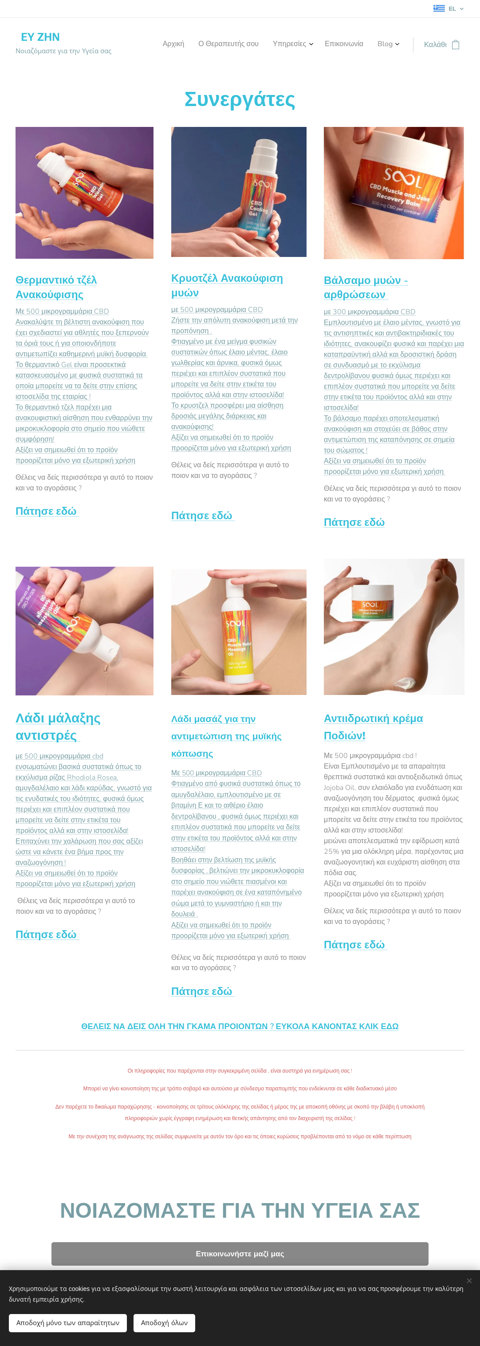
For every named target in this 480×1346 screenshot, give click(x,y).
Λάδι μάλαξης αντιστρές (58, 727)
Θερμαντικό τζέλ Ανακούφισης (56, 287)
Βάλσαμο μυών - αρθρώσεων (366, 287)
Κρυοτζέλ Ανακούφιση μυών (227, 285)
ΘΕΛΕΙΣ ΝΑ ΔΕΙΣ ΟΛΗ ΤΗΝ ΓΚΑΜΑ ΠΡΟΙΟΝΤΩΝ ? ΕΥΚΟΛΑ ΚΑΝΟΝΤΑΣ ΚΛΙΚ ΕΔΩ (239, 1026)
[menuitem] (333, 45)
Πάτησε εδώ (47, 511)
